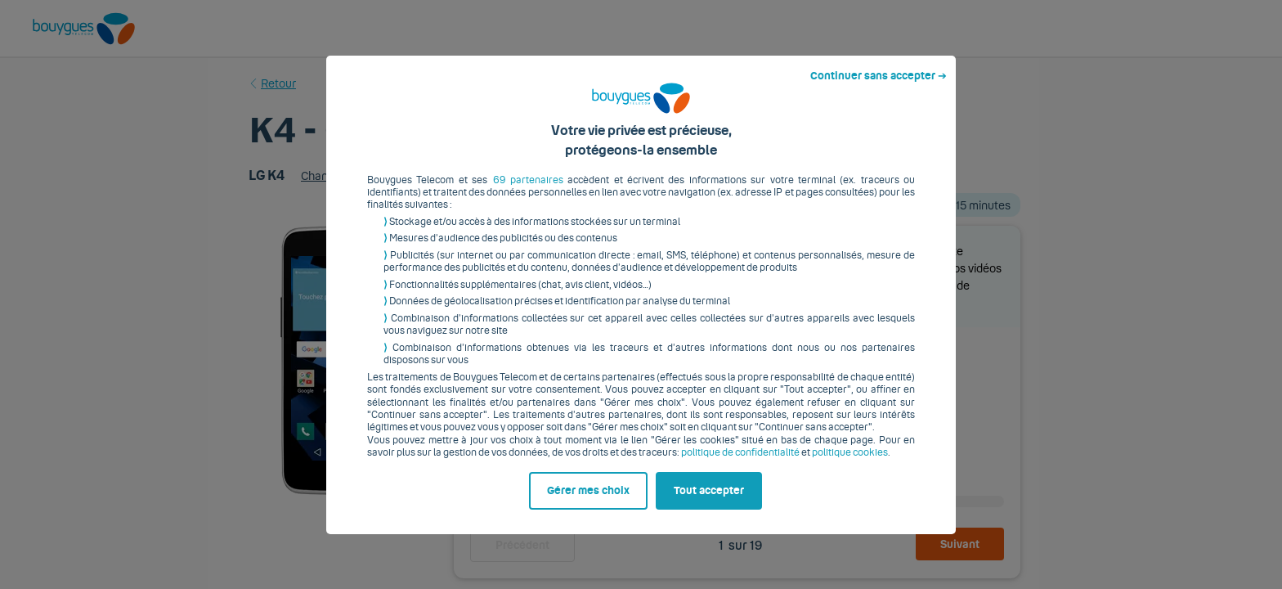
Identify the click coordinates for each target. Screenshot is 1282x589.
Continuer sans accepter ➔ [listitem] (878, 88)
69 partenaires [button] (528, 192)
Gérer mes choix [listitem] (588, 503)
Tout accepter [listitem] (709, 503)
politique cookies (850, 465)
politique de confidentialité (740, 465)
